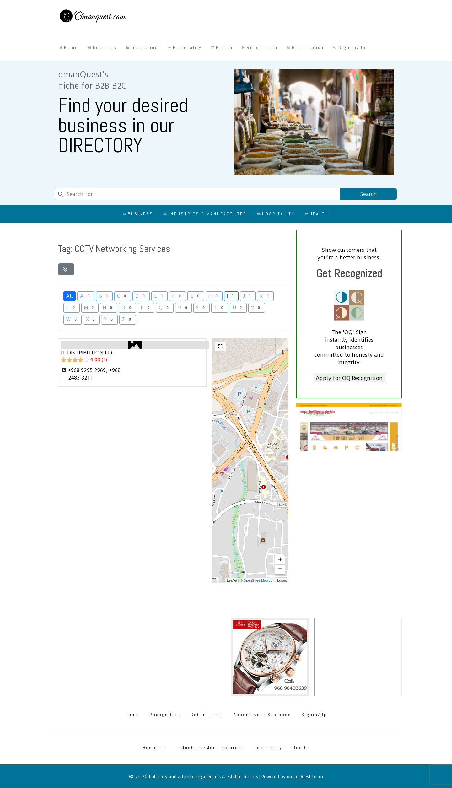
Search (368, 194)
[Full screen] (220, 346)
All (69, 296)
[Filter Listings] (66, 269)
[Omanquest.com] (92, 17)
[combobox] (197, 194)
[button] (280, 560)
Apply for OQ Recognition (349, 378)
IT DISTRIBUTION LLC (87, 352)
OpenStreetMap (256, 580)
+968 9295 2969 (87, 370)
